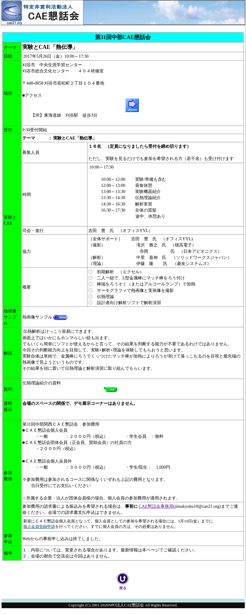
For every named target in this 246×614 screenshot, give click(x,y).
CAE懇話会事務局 (156, 506)
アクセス (34, 95)
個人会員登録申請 (39, 526)
